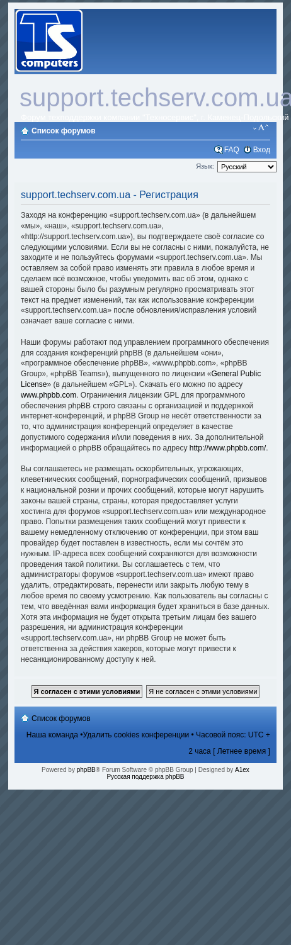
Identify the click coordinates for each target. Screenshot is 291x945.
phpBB (86, 769)
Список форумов (63, 130)
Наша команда (52, 734)
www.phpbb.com (48, 395)
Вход (261, 149)
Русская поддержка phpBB (145, 776)
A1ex (242, 769)
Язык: (205, 166)
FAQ (231, 149)
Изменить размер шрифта (261, 127)
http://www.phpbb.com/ (228, 448)
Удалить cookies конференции (136, 734)
